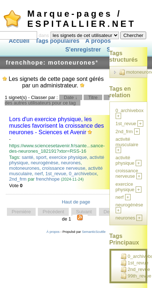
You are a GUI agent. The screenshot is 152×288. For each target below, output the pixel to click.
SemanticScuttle (93, 232)
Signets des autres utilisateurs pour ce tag (76, 100)
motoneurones (24, 168)
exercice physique (68, 157)
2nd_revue (135, 269)
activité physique (125, 160)
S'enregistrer (83, 50)
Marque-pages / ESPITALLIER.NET (81, 19)
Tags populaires (57, 41)
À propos (98, 41)
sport (41, 157)
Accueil (19, 41)
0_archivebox (83, 173)
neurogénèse (44, 162)
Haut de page (76, 202)
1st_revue (55, 173)
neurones (71, 162)
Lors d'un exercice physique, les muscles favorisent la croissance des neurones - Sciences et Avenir (56, 125)
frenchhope (48, 179)
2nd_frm (18, 179)
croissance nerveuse (63, 168)
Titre (93, 97)
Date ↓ (71, 97)
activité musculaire (127, 141)
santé (27, 157)
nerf (39, 173)
